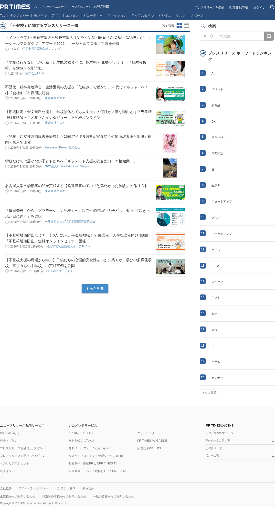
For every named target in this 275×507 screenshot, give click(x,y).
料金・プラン (9, 440)
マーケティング (222, 234)
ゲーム (216, 361)
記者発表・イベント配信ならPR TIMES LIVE (98, 471)
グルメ (181, 15)
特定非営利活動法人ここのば (41, 48)
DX (214, 121)
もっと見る (95, 289)
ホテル (216, 250)
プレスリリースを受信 (209, 7)
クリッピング (146, 433)
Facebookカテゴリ (218, 440)
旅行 (214, 330)
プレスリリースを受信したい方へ (22, 448)
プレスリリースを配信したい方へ (22, 456)
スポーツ (196, 15)
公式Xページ (214, 448)
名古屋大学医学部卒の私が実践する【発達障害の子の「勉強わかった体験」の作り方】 (76, 186)
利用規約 (88, 488)
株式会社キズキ (55, 98)
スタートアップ (222, 201)
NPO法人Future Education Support (68, 166)
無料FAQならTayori (81, 440)
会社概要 (6, 488)
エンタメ (72, 15)
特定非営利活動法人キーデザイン (68, 246)
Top (2, 15)
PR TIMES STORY (81, 433)
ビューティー (93, 15)
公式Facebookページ (219, 433)
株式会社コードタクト (61, 271)
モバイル (40, 15)
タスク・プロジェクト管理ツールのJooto (96, 456)
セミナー (217, 378)
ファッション (117, 15)
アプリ (56, 15)
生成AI (216, 185)
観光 (214, 313)
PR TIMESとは (10, 433)
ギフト (216, 297)
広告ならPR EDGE (149, 448)
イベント (217, 89)
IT (213, 346)
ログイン (259, 7)
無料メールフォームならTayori (89, 448)
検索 (269, 36)
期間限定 (217, 153)
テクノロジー (19, 15)
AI (213, 73)
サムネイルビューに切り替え (179, 25)
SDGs (215, 266)
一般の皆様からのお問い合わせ (113, 496)
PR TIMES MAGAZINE (152, 440)
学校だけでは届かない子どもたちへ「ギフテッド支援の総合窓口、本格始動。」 (71, 161)
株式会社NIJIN (35, 73)
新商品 (216, 105)
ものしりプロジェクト (14, 463)
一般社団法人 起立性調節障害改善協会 (70, 221)
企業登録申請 (238, 7)
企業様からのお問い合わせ (17, 496)
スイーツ (217, 281)
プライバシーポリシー (33, 488)
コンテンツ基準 (65, 488)
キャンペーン (220, 137)
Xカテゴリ (213, 455)
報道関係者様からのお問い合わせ (64, 496)
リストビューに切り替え (187, 25)
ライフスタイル (142, 15)
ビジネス (165, 15)
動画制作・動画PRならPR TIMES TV (93, 463)
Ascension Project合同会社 (63, 147)
